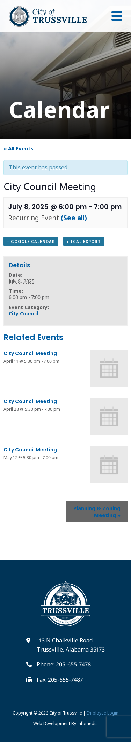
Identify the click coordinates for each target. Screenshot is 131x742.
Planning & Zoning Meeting (97, 512)
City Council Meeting (30, 353)
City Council (23, 313)
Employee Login (102, 713)
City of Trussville (65, 713)
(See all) (74, 217)
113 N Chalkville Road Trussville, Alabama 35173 (71, 645)
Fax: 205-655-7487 (60, 680)
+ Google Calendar (31, 241)
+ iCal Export (83, 241)
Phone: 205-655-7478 (64, 664)
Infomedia (87, 723)
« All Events (18, 148)
